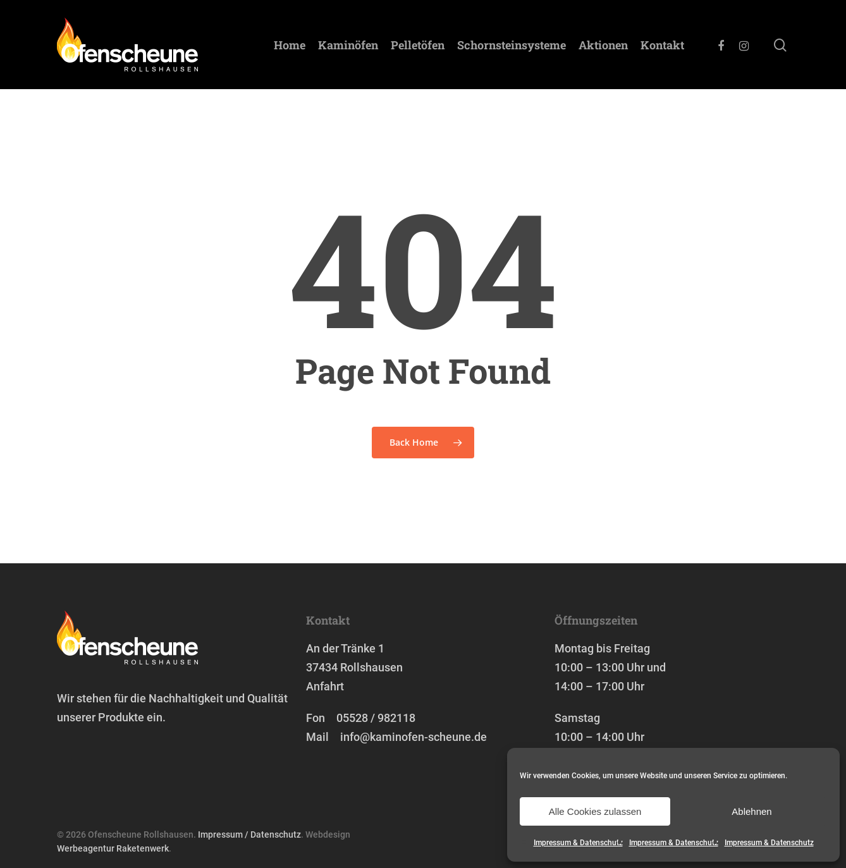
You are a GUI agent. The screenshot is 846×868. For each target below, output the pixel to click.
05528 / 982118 (375, 717)
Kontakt (662, 45)
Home (289, 45)
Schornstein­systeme (511, 45)
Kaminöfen (348, 45)
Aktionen (603, 45)
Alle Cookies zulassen (595, 811)
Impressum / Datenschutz (249, 834)
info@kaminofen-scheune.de (413, 736)
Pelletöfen (417, 45)
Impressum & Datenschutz (578, 842)
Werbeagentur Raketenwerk (113, 848)
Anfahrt (325, 686)
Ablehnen (751, 811)
